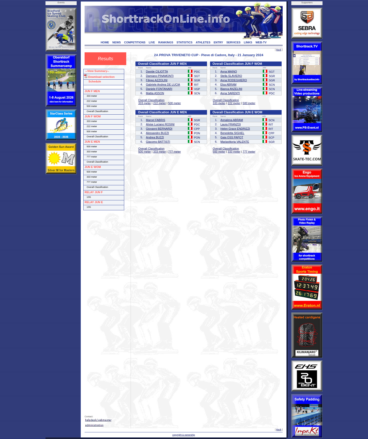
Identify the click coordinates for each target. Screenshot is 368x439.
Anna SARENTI (230, 93)
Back (278, 49)
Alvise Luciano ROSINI (160, 124)
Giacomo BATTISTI (158, 141)
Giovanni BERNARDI (159, 128)
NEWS (116, 42)
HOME (105, 42)
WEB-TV (261, 42)
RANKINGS (165, 42)
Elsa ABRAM (228, 84)
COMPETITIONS (134, 42)
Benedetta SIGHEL (233, 133)
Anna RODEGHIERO (233, 80)
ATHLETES (203, 42)
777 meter (174, 151)
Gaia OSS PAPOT (232, 137)
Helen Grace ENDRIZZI (235, 128)
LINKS (248, 42)
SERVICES (233, 42)
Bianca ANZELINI (231, 88)
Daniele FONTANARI (159, 88)
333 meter (144, 103)
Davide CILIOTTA (157, 71)
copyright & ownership (183, 435)
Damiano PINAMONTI (160, 75)
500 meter (174, 103)
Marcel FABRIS (155, 119)
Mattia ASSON (155, 93)
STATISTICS (185, 42)
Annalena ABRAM (232, 119)
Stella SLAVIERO (231, 75)
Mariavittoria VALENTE (235, 141)
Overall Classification (151, 100)
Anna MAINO (228, 71)
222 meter (159, 103)
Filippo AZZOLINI (156, 80)
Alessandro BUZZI (157, 133)
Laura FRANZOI (231, 124)
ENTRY (218, 42)
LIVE (152, 42)
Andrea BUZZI (155, 137)
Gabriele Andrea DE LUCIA (163, 84)
